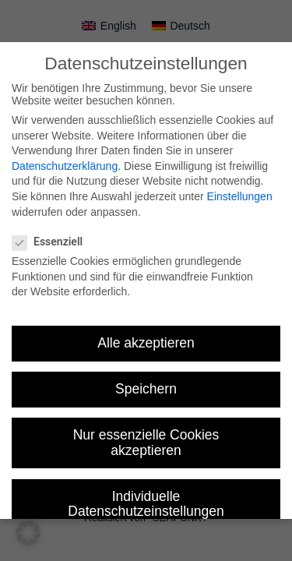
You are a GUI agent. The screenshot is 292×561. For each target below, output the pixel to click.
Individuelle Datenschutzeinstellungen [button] (145, 504)
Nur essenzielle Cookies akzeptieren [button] (146, 442)
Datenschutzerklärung (65, 166)
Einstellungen (240, 196)
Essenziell (54, 241)
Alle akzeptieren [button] (146, 343)
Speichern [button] (146, 389)
